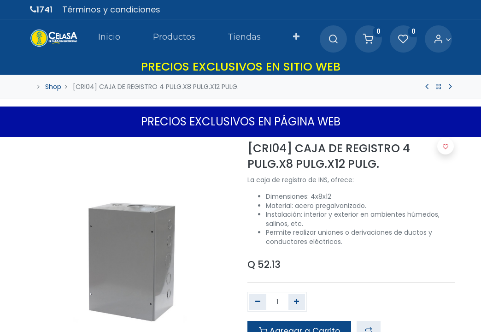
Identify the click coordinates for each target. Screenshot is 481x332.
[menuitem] (109, 38)
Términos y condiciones (111, 9)
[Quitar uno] (257, 302)
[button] (296, 38)
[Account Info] (442, 39)
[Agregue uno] (296, 302)
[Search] (333, 39)
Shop (53, 86)
